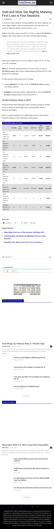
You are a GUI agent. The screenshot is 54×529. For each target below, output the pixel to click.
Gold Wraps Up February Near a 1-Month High (23, 343)
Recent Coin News (9, 402)
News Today (17, 507)
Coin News (9, 507)
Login (50, 257)
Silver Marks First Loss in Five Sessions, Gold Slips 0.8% (24, 232)
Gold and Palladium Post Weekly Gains (26, 386)
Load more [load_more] (27, 396)
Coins (34, 507)
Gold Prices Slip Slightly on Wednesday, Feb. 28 (29, 357)
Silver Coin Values (43, 507)
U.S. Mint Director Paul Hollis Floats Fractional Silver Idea (32, 488)
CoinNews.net (8, 19)
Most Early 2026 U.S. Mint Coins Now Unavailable (25, 445)
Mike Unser (5, 447)
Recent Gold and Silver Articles (13, 301)
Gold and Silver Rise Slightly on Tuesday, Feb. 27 (29, 367)
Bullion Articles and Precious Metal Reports (14, 7)
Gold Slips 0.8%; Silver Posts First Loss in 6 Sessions (23, 242)
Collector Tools (27, 507)
